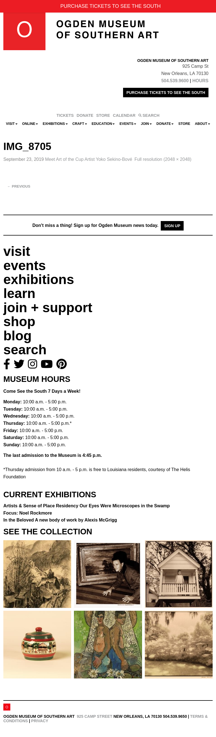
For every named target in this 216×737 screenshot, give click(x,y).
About (202, 124)
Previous (18, 186)
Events (127, 124)
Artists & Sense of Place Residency (86, 505)
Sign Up (172, 226)
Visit (11, 124)
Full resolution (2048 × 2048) (163, 159)
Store (184, 124)
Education (103, 124)
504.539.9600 (175, 80)
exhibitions (38, 279)
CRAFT (79, 124)
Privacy (39, 721)
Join (146, 124)
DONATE (85, 115)
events (24, 265)
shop (19, 321)
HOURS (200, 80)
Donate (165, 124)
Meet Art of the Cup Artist (88, 159)
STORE (103, 115)
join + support (47, 307)
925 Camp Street (94, 716)
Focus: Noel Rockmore (27, 513)
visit (16, 251)
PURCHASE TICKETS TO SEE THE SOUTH (165, 92)
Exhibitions (55, 124)
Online (30, 124)
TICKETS (65, 115)
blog (17, 335)
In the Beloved (60, 520)
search (25, 349)
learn (19, 293)
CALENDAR (124, 115)
